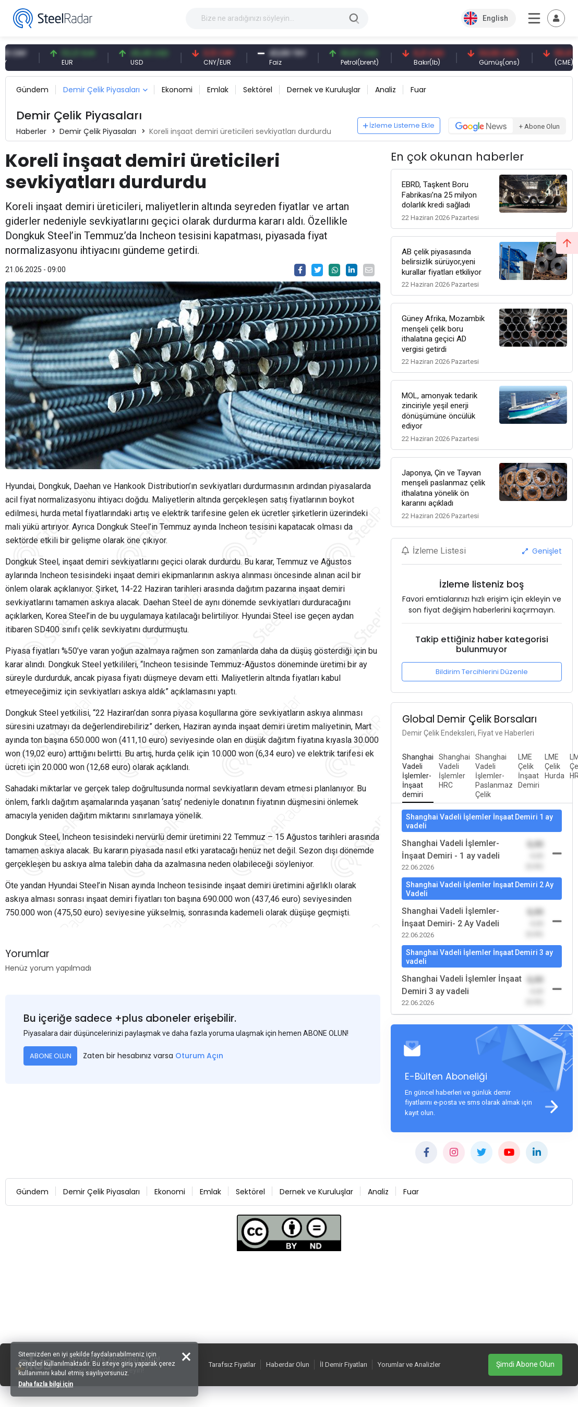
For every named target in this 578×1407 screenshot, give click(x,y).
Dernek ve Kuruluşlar (323, 89)
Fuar (418, 89)
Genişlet (542, 551)
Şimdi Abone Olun (525, 1364)
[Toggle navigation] (556, 18)
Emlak (217, 89)
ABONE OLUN (50, 1056)
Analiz (385, 89)
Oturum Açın (199, 1055)
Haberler (31, 131)
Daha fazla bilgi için (45, 1384)
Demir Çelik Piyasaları (101, 89)
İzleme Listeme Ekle (399, 125)
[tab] (418, 776)
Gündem (32, 89)
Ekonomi (177, 89)
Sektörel (257, 89)
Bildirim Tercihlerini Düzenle (482, 672)
